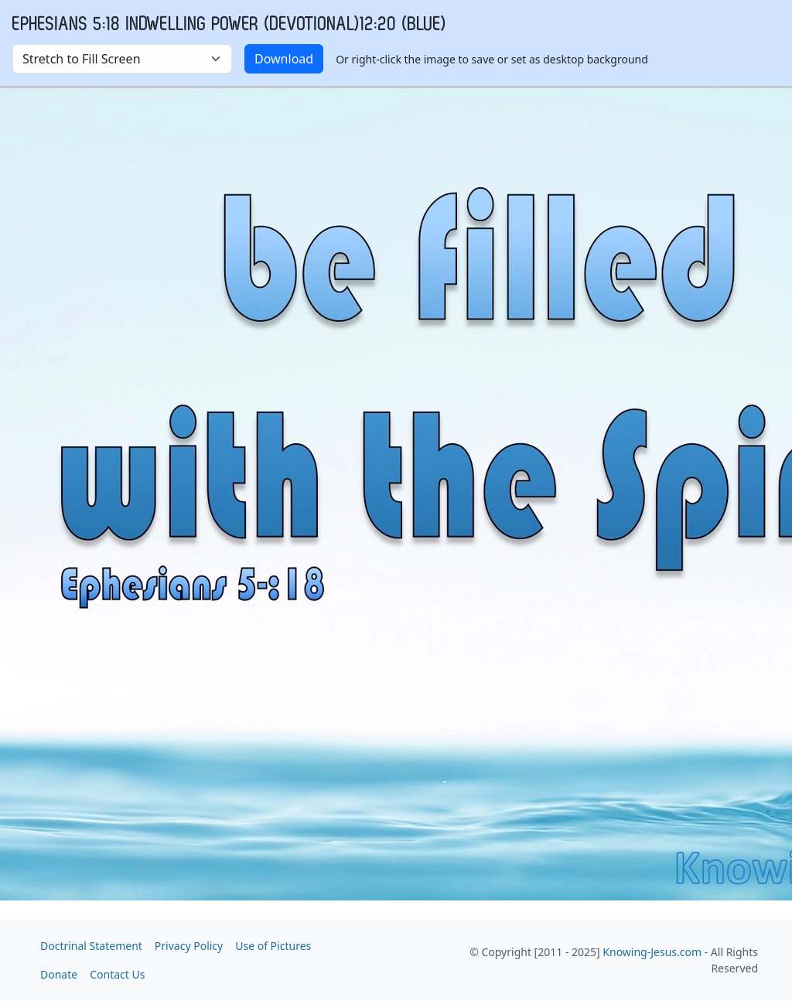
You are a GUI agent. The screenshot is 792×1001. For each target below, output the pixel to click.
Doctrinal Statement (91, 945)
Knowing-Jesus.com (652, 952)
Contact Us (117, 974)
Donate (58, 974)
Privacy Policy (189, 945)
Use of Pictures (273, 945)
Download (283, 58)
